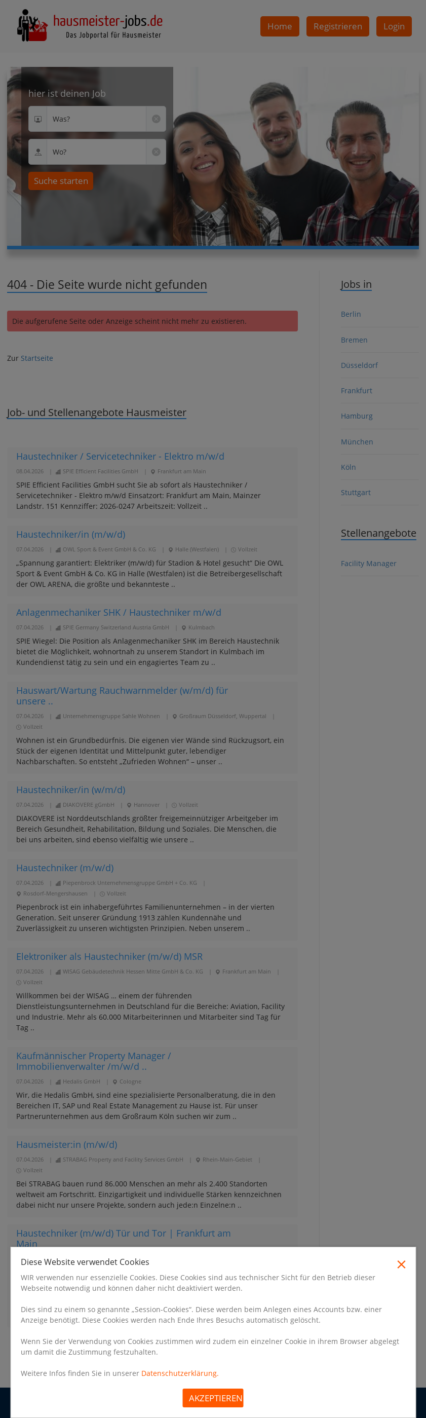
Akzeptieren (216, 1398)
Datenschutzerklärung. (180, 1373)
